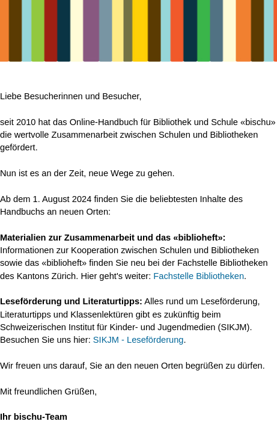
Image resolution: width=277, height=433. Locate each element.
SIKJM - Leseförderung (138, 340)
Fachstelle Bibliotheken (198, 276)
